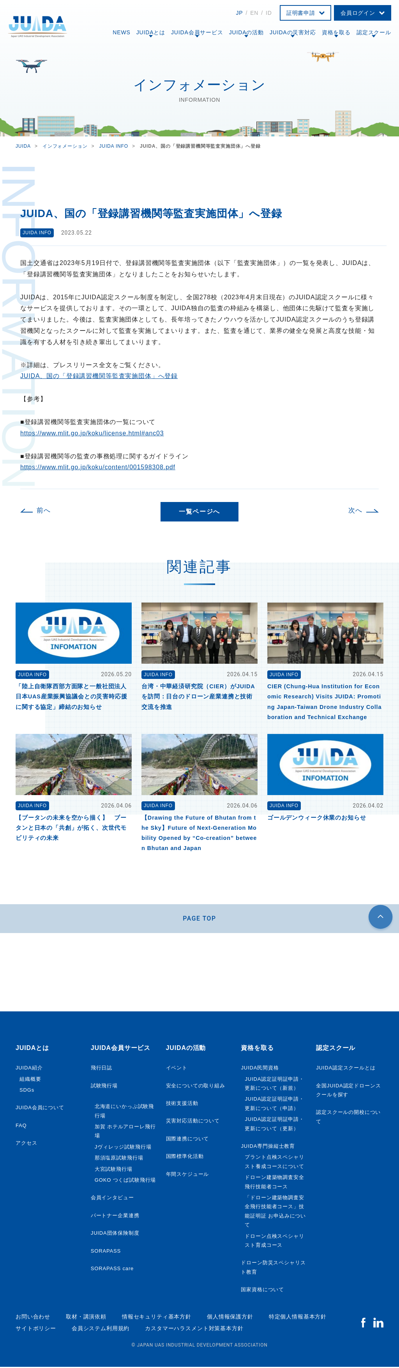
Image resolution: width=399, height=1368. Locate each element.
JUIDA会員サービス (197, 32)
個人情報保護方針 (230, 1317)
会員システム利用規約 (100, 1329)
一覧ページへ (199, 511)
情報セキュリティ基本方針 (156, 1317)
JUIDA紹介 (29, 1068)
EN (254, 13)
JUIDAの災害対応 (293, 32)
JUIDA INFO (37, 232)
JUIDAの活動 (246, 32)
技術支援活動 (182, 1104)
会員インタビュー (112, 1198)
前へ (44, 510)
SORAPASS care (112, 1269)
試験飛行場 (104, 1086)
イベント (176, 1068)
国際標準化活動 (185, 1157)
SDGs (26, 1091)
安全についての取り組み (195, 1086)
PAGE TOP (200, 919)
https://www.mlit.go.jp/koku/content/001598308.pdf (97, 467)
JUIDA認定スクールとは (345, 1068)
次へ (355, 510)
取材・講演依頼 (86, 1317)
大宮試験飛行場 (113, 1170)
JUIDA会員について (40, 1109)
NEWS (121, 32)
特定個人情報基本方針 (298, 1317)
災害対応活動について (193, 1122)
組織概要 (30, 1080)
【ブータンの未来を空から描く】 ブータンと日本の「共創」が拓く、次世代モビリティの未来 (71, 828)
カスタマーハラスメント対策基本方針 (194, 1329)
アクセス (26, 1144)
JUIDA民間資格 (260, 1068)
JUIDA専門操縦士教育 (268, 1147)
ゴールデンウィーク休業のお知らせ (316, 818)
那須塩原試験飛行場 (119, 1158)
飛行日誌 (101, 1068)
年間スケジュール (187, 1175)
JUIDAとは (150, 32)
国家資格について (262, 1290)
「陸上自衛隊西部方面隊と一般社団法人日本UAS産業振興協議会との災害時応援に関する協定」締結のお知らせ (71, 696)
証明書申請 (300, 13)
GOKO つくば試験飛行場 (125, 1181)
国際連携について (187, 1139)
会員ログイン (358, 13)
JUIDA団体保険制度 (115, 1234)
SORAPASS (106, 1252)
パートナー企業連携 (115, 1216)
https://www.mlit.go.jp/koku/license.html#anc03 (92, 433)
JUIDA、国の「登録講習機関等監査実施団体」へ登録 (99, 376)
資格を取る (336, 32)
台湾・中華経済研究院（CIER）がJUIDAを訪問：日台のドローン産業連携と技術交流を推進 (198, 696)
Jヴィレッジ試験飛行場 (123, 1148)
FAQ (21, 1126)
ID (269, 13)
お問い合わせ (33, 1317)
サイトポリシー (36, 1329)
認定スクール (374, 32)
